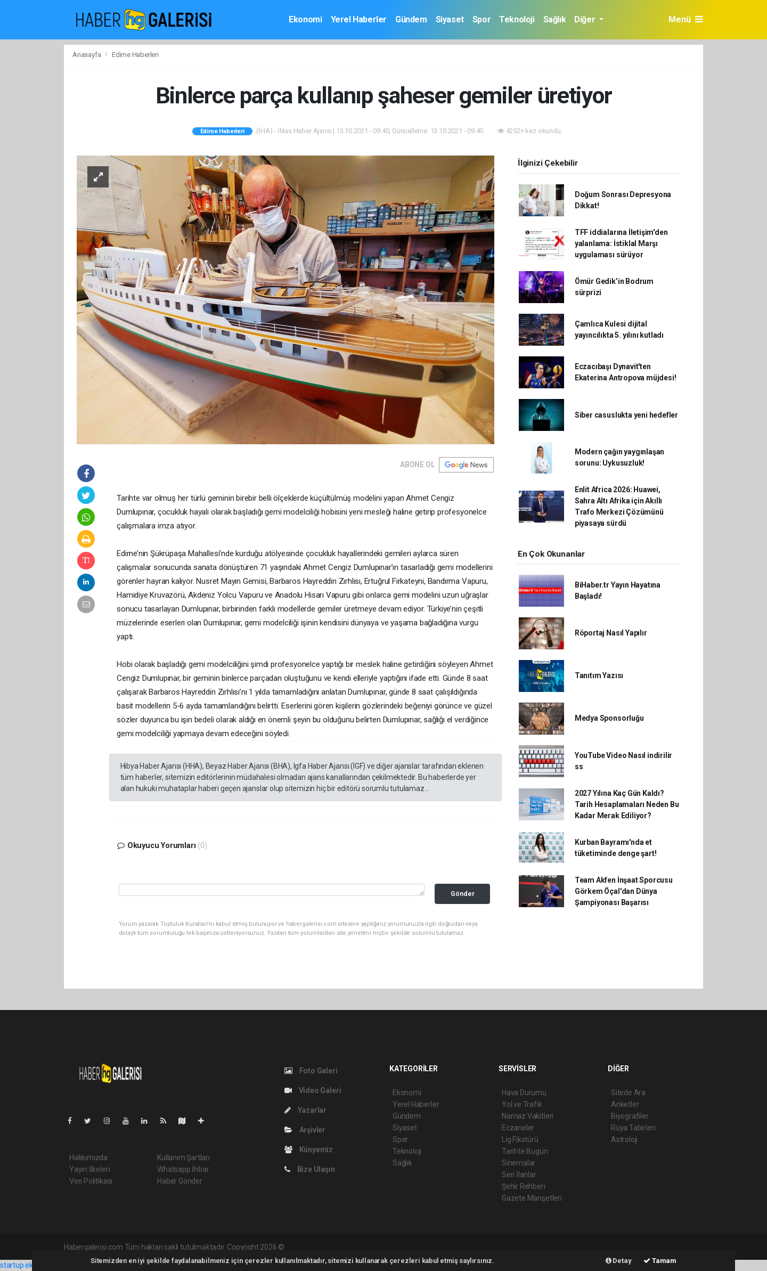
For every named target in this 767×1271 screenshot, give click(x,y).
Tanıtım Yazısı (599, 675)
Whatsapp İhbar (183, 1169)
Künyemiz (308, 1149)
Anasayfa (87, 55)
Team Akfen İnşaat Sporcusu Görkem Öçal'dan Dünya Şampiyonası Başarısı (624, 891)
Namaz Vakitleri (527, 1116)
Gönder (463, 894)
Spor (481, 19)
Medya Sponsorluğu (609, 718)
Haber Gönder (179, 1181)
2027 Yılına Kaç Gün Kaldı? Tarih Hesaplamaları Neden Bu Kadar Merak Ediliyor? (627, 804)
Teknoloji (516, 19)
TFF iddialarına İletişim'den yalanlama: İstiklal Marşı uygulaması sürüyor (621, 243)
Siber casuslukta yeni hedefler (626, 415)
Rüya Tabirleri (633, 1127)
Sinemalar (518, 1163)
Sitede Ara (628, 1092)
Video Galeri (312, 1090)
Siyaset (450, 19)
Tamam (659, 1261)
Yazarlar (305, 1110)
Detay (619, 1261)
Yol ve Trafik (522, 1104)
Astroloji (624, 1139)
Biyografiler (630, 1116)
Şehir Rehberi (523, 1186)
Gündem (411, 19)
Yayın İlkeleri (89, 1169)
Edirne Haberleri (135, 55)
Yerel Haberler (359, 19)
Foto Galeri (311, 1070)
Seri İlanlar (519, 1174)
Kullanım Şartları (183, 1157)
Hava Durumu (524, 1092)
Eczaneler (518, 1127)
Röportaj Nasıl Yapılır (611, 633)
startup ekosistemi (30, 1265)
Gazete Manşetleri (532, 1198)
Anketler (625, 1104)
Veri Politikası (90, 1181)
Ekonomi (305, 19)
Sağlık (554, 19)
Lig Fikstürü (520, 1139)
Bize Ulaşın (309, 1169)
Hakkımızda (88, 1157)
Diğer (585, 19)
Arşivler (304, 1130)
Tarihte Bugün (525, 1151)
